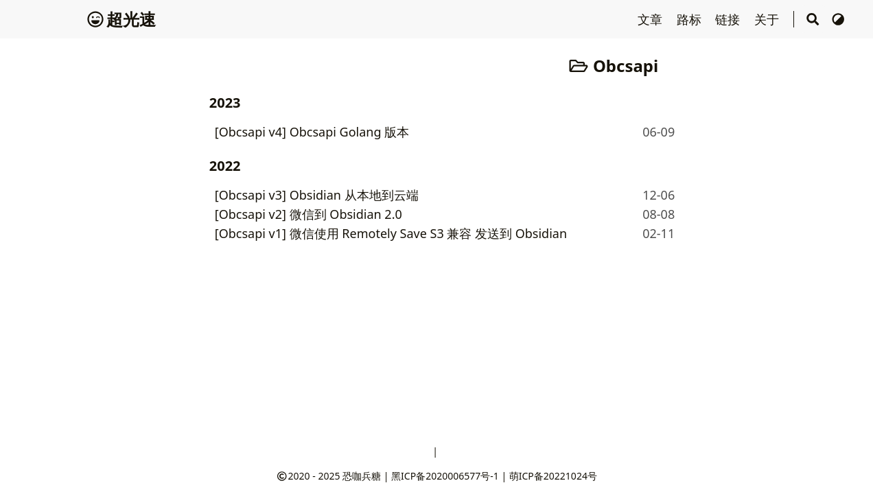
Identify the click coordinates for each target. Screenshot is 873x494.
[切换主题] (838, 19)
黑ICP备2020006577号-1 (445, 475)
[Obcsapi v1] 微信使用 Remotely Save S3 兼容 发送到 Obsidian (391, 233)
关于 (768, 19)
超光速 (121, 19)
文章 (652, 19)
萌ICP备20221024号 (553, 475)
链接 (729, 19)
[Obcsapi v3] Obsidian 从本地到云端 (317, 195)
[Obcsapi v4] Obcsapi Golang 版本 (312, 132)
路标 (691, 19)
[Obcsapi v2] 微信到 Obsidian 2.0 (308, 214)
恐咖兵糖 (361, 475)
